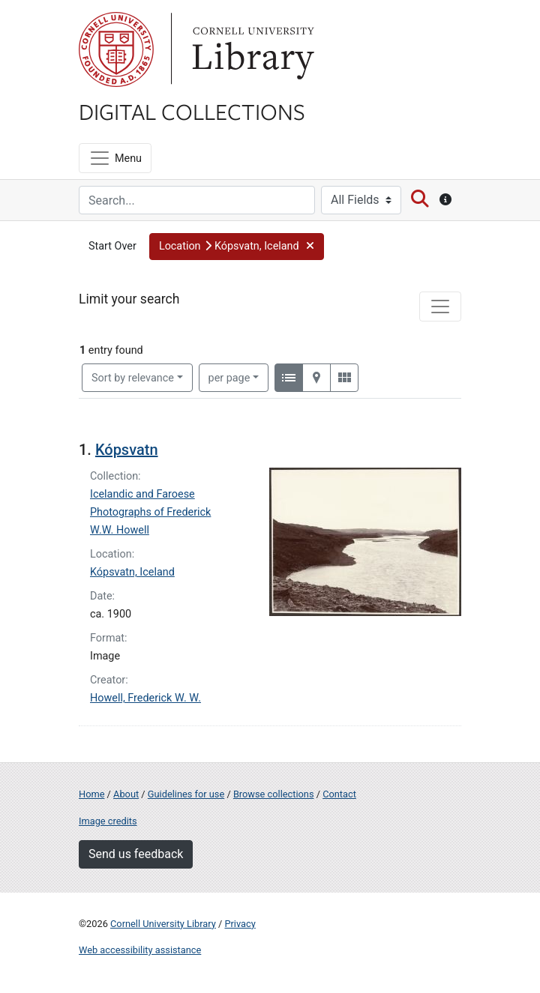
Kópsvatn (126, 450)
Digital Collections (192, 111)
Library (251, 49)
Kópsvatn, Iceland (132, 572)
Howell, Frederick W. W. (145, 698)
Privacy (239, 923)
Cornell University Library (163, 923)
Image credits (108, 821)
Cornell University (116, 49)
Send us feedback (135, 854)
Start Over (112, 246)
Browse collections (273, 794)
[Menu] (115, 158)
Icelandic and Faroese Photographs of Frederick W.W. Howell (150, 512)
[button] (236, 246)
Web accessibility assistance (140, 950)
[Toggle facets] (440, 307)
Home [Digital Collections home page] (91, 794)
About (126, 794)
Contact (339, 794)
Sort (133, 378)
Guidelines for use (186, 794)
